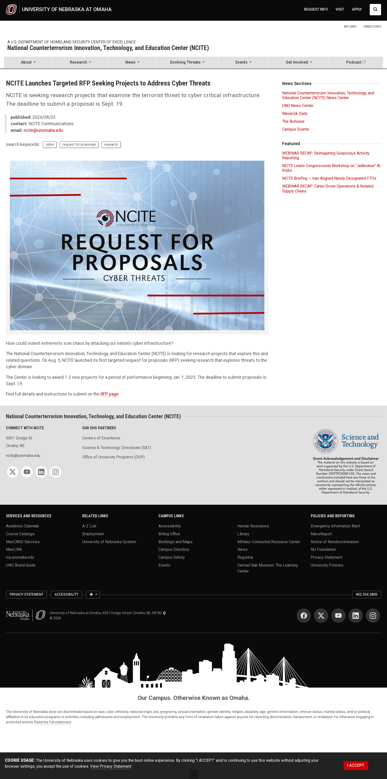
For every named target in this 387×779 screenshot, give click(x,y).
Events (164, 565)
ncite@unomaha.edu (43, 130)
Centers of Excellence (101, 438)
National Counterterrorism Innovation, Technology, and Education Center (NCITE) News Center (328, 95)
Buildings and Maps (175, 541)
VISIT (340, 9)
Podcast (353, 62)
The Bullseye (293, 121)
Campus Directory (173, 549)
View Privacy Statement (110, 766)
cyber (50, 144)
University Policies (327, 565)
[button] (28, 63)
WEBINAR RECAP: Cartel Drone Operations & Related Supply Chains (327, 188)
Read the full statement (52, 722)
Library (243, 534)
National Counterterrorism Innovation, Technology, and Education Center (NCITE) (108, 48)
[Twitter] (12, 472)
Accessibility (169, 526)
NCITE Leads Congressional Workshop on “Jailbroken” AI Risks (331, 168)
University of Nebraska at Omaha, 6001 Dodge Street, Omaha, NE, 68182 (108, 613)
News (242, 549)
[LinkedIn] (41, 472)
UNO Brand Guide (21, 565)
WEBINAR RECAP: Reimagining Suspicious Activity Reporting (325, 155)
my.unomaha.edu (20, 557)
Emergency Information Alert (335, 526)
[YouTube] (27, 472)
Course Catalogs (20, 534)
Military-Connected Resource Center (268, 541)
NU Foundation (323, 549)
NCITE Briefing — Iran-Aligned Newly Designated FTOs (329, 178)
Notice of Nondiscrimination (335, 541)
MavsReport (321, 534)
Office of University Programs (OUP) (113, 457)
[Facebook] (304, 615)
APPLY (357, 9)
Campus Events (295, 129)
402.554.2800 (366, 594)
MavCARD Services (23, 541)
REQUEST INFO (316, 9)
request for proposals (79, 144)
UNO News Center (297, 105)
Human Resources (253, 526)
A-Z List (89, 526)
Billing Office (169, 534)
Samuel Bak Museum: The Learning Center (267, 568)
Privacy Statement (326, 557)
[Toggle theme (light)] (93, 595)
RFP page (109, 394)
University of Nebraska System (109, 541)
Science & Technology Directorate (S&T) (116, 447)
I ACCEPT (355, 765)
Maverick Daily (295, 113)
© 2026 (56, 618)
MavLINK (14, 549)
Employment (93, 534)
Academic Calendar (22, 526)
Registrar (245, 557)
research (111, 144)
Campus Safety (171, 557)
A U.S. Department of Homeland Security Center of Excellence (71, 42)
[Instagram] (55, 472)
